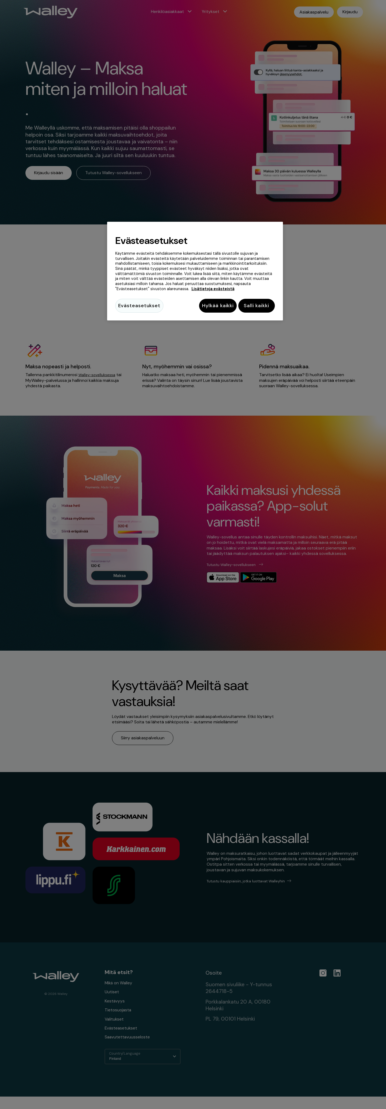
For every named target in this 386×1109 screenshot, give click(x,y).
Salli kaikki (256, 305)
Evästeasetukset (139, 305)
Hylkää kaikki (213, 305)
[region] (195, 272)
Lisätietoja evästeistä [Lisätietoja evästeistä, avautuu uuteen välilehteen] (213, 288)
